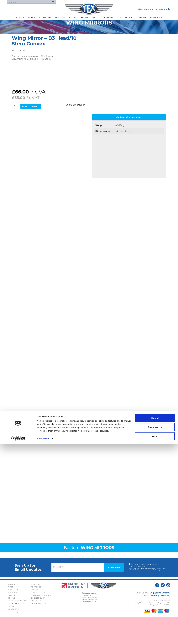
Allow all (155, 591)
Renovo (84, 17)
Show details (42, 611)
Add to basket (30, 106)
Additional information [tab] (129, 117)
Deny (154, 609)
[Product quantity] (16, 106)
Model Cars (156, 17)
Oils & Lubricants (125, 17)
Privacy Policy (152, 570)
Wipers (31, 17)
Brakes (72, 17)
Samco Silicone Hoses (102, 17)
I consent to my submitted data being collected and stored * (145, 565)
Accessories (45, 17)
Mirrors (20, 17)
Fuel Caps (60, 17)
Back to (89, 547)
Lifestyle (142, 17)
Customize (155, 600)
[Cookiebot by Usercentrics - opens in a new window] (18, 612)
